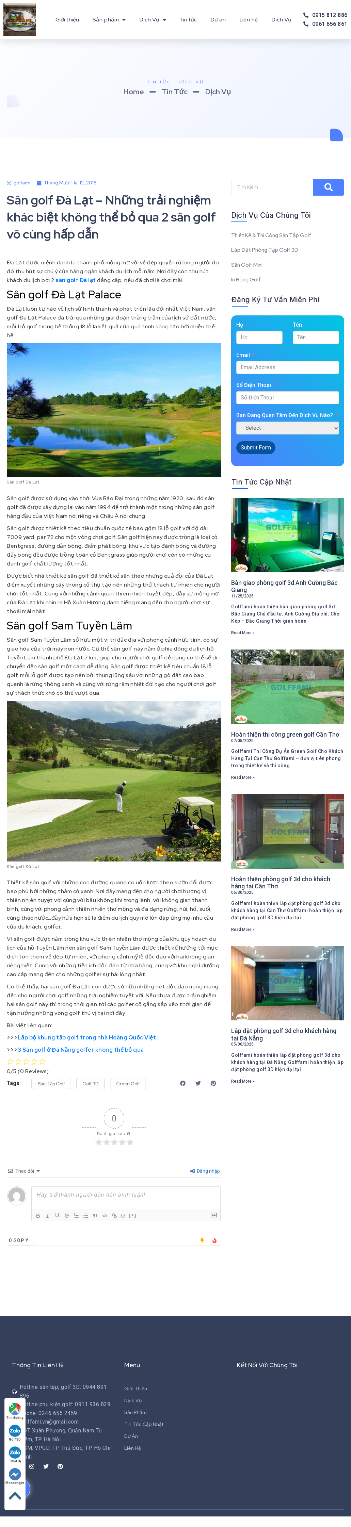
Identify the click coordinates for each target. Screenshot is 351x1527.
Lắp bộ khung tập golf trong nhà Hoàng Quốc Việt (87, 1037)
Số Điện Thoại (253, 386)
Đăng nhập (205, 1181)
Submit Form (256, 448)
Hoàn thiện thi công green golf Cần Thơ (285, 735)
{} (123, 1225)
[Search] (328, 187)
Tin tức (188, 19)
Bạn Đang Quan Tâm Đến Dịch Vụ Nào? (284, 416)
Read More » (243, 633)
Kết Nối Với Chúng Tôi (267, 1375)
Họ (239, 326)
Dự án (218, 19)
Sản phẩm (109, 20)
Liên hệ (248, 19)
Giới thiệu (67, 19)
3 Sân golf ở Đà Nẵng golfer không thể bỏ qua (81, 1049)
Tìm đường (15, 1410)
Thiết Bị (15, 1454)
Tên (297, 326)
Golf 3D (15, 1432)
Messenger (15, 1476)
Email (243, 355)
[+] (133, 1225)
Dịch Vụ (152, 20)
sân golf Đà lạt (75, 280)
